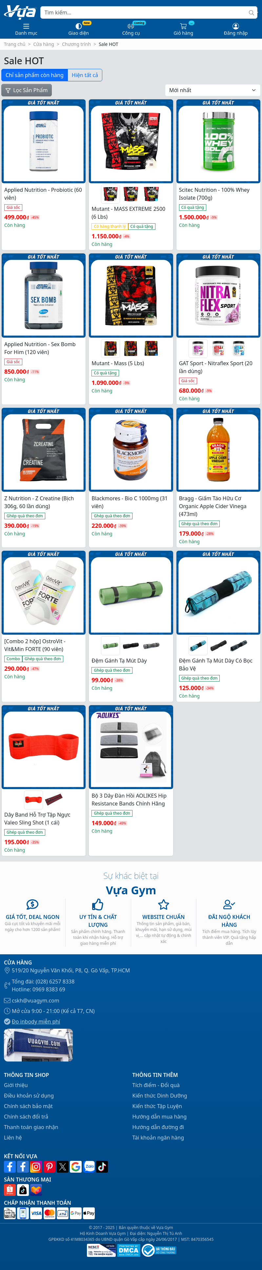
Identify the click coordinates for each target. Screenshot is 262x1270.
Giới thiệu (16, 1085)
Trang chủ (14, 44)
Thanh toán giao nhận (31, 1127)
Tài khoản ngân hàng (158, 1137)
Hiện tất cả (85, 75)
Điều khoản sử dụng (29, 1095)
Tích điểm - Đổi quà (156, 1085)
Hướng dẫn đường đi (158, 1127)
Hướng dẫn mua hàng (159, 1116)
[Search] (148, 12)
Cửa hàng (43, 44)
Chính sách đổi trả (26, 1116)
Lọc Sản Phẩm (27, 90)
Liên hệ (13, 1137)
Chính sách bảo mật (28, 1106)
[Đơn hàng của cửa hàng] (213, 90)
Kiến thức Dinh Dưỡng (159, 1095)
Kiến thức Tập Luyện (157, 1106)
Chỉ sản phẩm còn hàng (35, 75)
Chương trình (76, 44)
